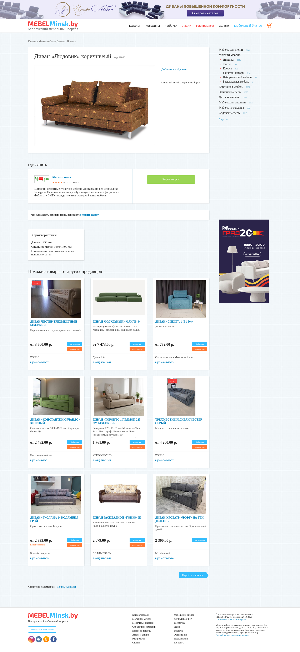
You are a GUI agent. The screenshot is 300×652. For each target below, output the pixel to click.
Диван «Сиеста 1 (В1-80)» (174, 321)
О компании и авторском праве (231, 619)
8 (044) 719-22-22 (102, 460)
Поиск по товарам (141, 630)
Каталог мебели (140, 614)
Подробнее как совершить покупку (233, 635)
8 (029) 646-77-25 (164, 362)
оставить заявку (89, 214)
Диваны (61, 41)
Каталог (135, 25)
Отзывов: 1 (73, 182)
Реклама (178, 630)
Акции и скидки (140, 634)
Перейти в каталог (192, 575)
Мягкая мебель (47, 41)
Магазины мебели (141, 618)
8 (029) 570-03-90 (164, 558)
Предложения (181, 638)
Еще (223, 119)
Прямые (71, 41)
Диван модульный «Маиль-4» (117, 321)
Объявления (180, 634)
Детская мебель (229, 97)
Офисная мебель (230, 92)
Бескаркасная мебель (236, 81)
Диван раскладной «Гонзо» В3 (117, 517)
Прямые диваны (66, 586)
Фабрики (171, 25)
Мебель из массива (231, 107)
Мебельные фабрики (143, 622)
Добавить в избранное (174, 69)
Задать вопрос (171, 179)
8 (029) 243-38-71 (39, 460)
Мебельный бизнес (248, 25)
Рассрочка (179, 622)
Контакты (179, 642)
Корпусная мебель (231, 86)
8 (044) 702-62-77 (39, 362)
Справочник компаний (144, 626)
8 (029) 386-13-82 (102, 362)
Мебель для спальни (232, 102)
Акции (186, 25)
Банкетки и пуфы (233, 72)
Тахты (227, 64)
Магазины (152, 25)
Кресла (227, 68)
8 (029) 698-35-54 (102, 558)
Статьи (136, 642)
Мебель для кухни (231, 49)
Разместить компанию (42, 629)
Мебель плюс (62, 177)
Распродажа (205, 25)
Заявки (224, 25)
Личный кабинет (183, 618)
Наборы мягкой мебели (237, 77)
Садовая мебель (229, 112)
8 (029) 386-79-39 (39, 558)
